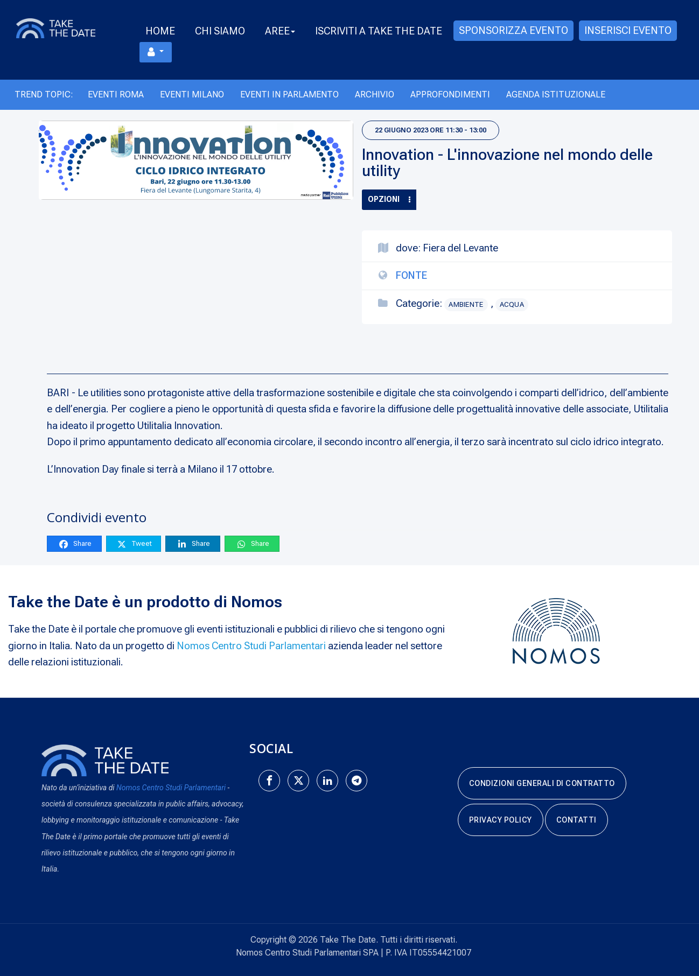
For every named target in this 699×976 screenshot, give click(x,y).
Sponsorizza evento (513, 30)
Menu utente (151, 52)
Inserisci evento (628, 30)
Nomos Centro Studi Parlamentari (251, 646)
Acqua (512, 304)
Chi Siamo (220, 31)
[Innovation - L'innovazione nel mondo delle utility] (196, 160)
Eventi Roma (116, 94)
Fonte (411, 275)
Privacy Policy (500, 820)
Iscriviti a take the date (378, 31)
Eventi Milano (192, 94)
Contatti (576, 820)
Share (75, 544)
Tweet (134, 544)
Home (160, 31)
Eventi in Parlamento (289, 94)
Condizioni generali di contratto (542, 783)
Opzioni (389, 199)
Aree (280, 31)
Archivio (374, 94)
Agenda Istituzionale (555, 94)
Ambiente (466, 304)
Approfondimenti (450, 94)
